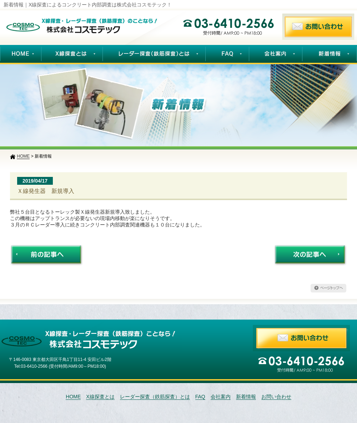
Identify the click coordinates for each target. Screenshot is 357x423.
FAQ (200, 396)
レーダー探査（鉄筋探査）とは (155, 396)
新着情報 (246, 396)
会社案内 (221, 396)
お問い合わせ (276, 396)
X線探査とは (100, 396)
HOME (73, 396)
